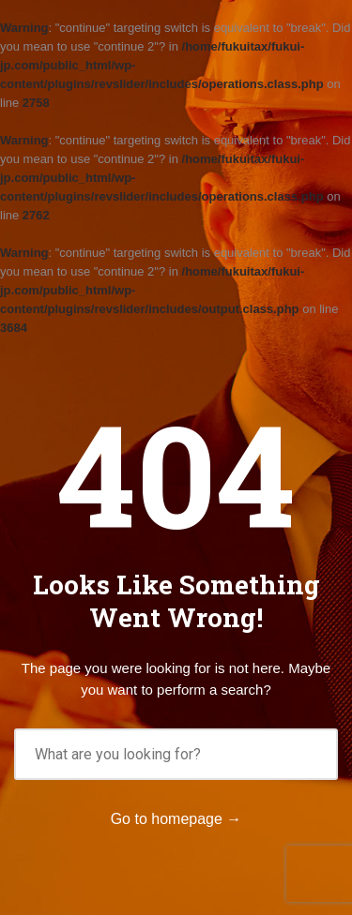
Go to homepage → (176, 819)
